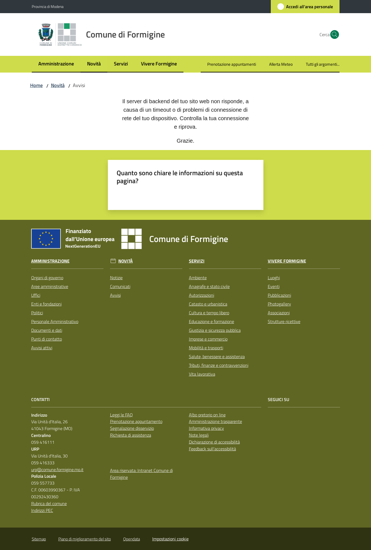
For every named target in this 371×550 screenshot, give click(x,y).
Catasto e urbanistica (208, 304)
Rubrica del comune (49, 503)
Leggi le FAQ (121, 414)
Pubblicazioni (279, 295)
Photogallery (279, 304)
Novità (58, 85)
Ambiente (198, 277)
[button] (333, 34)
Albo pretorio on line (207, 414)
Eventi (274, 286)
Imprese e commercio (208, 339)
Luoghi (274, 277)
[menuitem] (56, 64)
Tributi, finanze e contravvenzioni (218, 365)
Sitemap (39, 539)
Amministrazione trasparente (215, 421)
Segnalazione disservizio (132, 428)
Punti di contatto (46, 339)
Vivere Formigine (287, 261)
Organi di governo (47, 277)
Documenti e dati (46, 330)
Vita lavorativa (202, 374)
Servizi (197, 261)
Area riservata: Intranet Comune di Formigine (141, 473)
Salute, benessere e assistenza (217, 356)
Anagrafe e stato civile (209, 286)
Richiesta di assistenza (130, 435)
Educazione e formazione (211, 321)
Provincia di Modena (48, 6)
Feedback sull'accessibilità (212, 448)
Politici (37, 312)
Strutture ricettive (284, 321)
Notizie (116, 277)
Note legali (199, 435)
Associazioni (279, 312)
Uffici (35, 295)
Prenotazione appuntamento (136, 421)
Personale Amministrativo (54, 321)
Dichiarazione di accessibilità (214, 442)
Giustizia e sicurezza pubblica (215, 330)
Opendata (131, 539)
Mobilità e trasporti (206, 347)
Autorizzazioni (201, 295)
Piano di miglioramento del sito (84, 539)
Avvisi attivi (41, 347)
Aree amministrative (49, 286)
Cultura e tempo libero (209, 312)
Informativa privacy (206, 428)
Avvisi (115, 295)
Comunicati (120, 286)
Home (36, 85)
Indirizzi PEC (42, 510)
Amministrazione (50, 261)
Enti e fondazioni (46, 304)
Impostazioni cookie (170, 538)
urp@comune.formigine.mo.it (57, 469)
